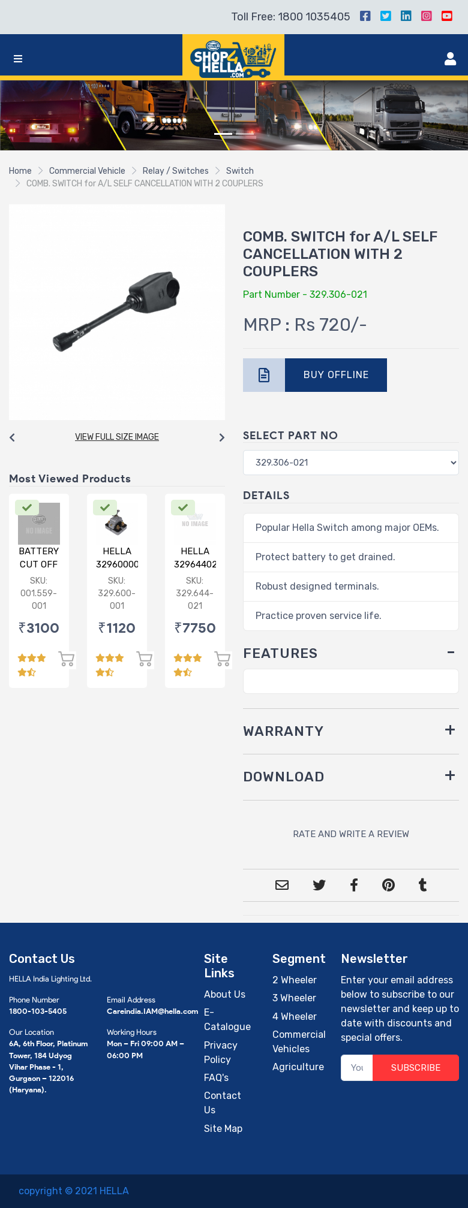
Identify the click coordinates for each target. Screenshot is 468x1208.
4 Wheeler (294, 1016)
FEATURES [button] (280, 653)
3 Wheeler (294, 998)
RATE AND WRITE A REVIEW (351, 834)
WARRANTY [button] (283, 731)
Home (20, 171)
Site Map (223, 1128)
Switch (240, 171)
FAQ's (216, 1077)
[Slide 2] (245, 134)
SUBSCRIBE (415, 1067)
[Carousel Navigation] (117, 438)
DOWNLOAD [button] (284, 777)
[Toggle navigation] (18, 59)
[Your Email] (357, 1068)
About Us (224, 994)
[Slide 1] (223, 134)
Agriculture (298, 1067)
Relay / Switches (176, 171)
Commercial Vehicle (87, 171)
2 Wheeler (294, 980)
